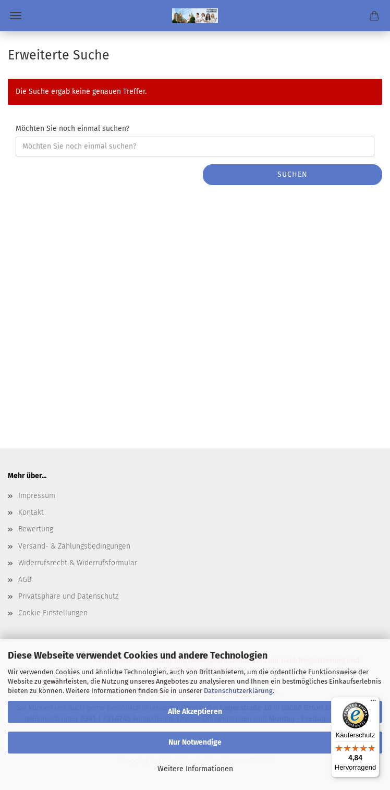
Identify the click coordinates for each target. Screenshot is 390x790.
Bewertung (35, 529)
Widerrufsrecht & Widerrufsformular (77, 562)
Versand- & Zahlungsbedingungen (74, 546)
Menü (15, 15)
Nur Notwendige (195, 742)
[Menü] (373, 703)
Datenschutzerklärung (238, 691)
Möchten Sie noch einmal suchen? (72, 128)
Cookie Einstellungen (53, 613)
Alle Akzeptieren (195, 711)
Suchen (292, 174)
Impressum (36, 495)
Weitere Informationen (195, 768)
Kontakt (31, 512)
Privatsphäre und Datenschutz (68, 596)
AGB (24, 579)
